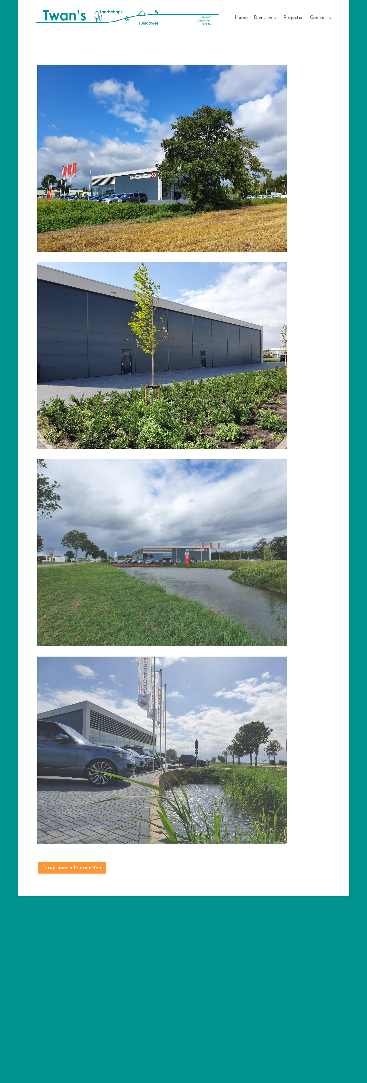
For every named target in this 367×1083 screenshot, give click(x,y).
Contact (318, 18)
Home (241, 18)
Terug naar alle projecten (72, 868)
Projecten (293, 18)
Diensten (263, 18)
